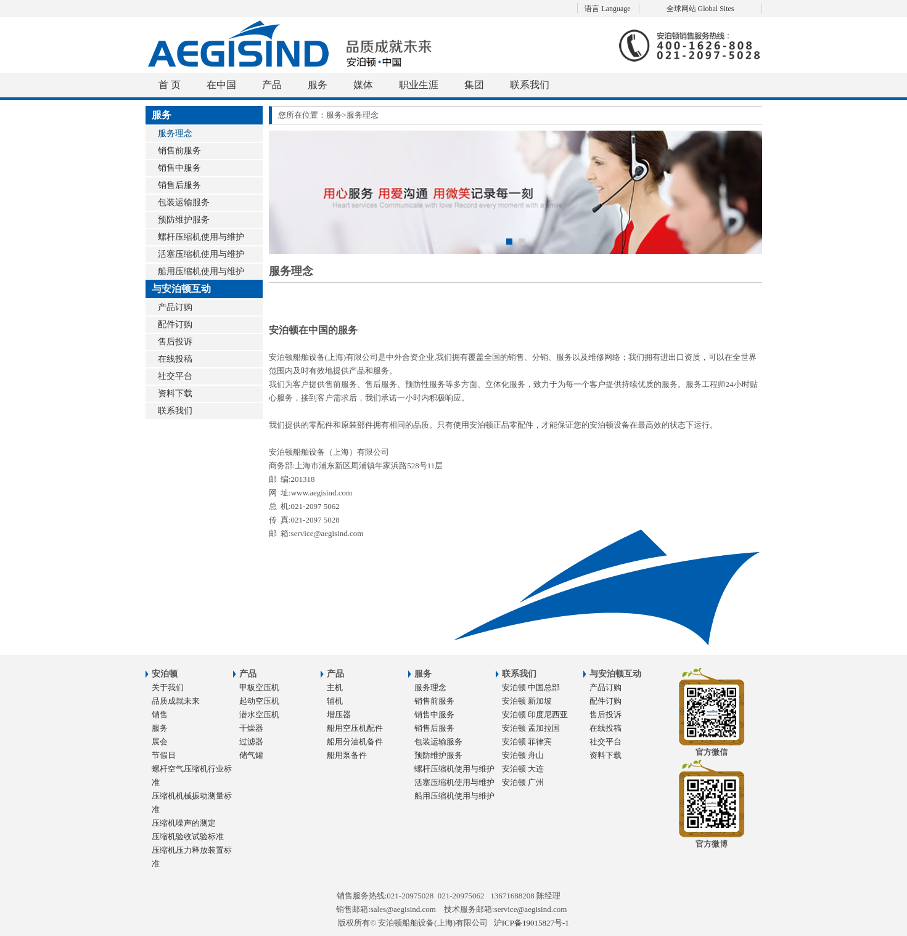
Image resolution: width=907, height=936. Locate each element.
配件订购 (175, 324)
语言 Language (607, 8)
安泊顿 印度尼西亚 (535, 714)
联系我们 (529, 84)
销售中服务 (179, 168)
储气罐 (251, 755)
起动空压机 (259, 701)
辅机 (335, 701)
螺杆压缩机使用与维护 (201, 237)
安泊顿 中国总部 (531, 687)
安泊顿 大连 (523, 768)
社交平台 (175, 376)
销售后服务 (179, 185)
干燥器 (251, 728)
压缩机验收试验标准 (188, 836)
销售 (160, 714)
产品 (272, 84)
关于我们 (168, 687)
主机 (335, 687)
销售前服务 (179, 150)
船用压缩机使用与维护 (201, 271)
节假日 (164, 755)
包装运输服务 (184, 202)
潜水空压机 (259, 714)
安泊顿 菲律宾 (527, 741)
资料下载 (175, 393)
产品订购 (175, 307)
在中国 (221, 84)
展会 (160, 741)
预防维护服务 (184, 219)
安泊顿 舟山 (523, 755)
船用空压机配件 (355, 728)
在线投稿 (175, 359)
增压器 (339, 714)
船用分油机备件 (355, 741)
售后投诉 (175, 341)
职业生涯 (418, 84)
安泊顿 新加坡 (527, 701)
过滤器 (251, 741)
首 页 (169, 84)
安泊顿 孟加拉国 (531, 728)
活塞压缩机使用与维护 (201, 254)
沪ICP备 (531, 922)
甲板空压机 (259, 687)
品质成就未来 (176, 701)
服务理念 (175, 133)
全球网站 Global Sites (700, 8)
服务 (317, 84)
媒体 (363, 84)
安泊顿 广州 (523, 782)
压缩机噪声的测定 (184, 823)
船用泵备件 (347, 755)
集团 (474, 84)
